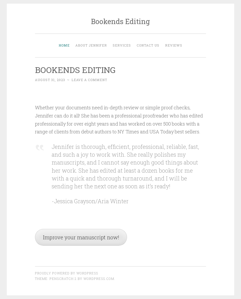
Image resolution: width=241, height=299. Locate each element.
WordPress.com (98, 279)
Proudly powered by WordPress (66, 273)
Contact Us (148, 45)
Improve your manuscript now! (81, 237)
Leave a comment (89, 80)
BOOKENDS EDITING (75, 69)
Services (122, 45)
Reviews (173, 45)
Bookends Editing (120, 21)
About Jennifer (91, 45)
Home (64, 45)
